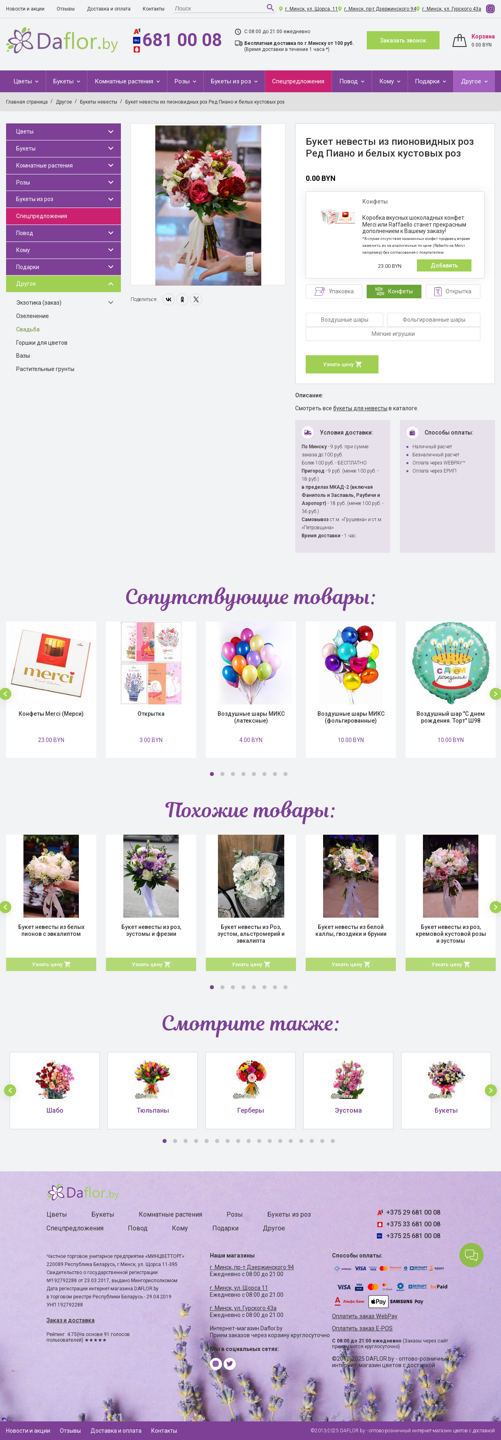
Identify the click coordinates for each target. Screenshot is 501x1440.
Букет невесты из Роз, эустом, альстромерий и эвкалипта (251, 934)
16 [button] (322, 1141)
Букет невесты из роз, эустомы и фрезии (151, 930)
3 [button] (233, 774)
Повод (349, 81)
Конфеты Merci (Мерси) (51, 713)
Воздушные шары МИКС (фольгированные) (351, 717)
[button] (10, 1090)
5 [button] (254, 774)
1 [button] (212, 774)
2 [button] (222, 774)
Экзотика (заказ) (38, 302)
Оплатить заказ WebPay (364, 1316)
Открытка (151, 713)
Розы (183, 81)
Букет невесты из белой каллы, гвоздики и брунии (351, 930)
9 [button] (249, 1141)
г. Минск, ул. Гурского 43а (451, 9)
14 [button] (301, 1141)
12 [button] (280, 1141)
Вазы (23, 355)
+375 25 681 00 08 (413, 1236)
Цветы (23, 81)
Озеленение (32, 316)
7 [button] (275, 774)
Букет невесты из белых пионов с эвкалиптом (51, 930)
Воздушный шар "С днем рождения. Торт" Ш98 (450, 717)
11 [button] (270, 1141)
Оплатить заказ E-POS (362, 1328)
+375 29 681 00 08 (413, 1212)
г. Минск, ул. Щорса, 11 (311, 9)
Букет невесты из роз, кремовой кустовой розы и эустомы (451, 934)
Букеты (64, 81)
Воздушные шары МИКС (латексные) (251, 717)
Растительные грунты (45, 369)
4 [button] (243, 774)
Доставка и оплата (109, 9)
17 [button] (333, 1141)
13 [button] (291, 1141)
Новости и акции (25, 9)
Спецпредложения (298, 81)
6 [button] (264, 774)
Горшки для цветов (42, 342)
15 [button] (312, 1141)
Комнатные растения (125, 81)
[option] (208, 205)
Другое (472, 81)
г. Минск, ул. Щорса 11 (239, 1288)
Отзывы (66, 9)
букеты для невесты (360, 408)
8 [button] (285, 774)
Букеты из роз (232, 81)
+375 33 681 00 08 (413, 1224)
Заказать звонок (403, 40)
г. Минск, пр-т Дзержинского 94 (380, 9)
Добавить (444, 265)
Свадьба (28, 329)
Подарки (428, 81)
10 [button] (259, 1141)
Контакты (154, 9)
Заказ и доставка (71, 1320)
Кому (387, 81)
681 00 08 (182, 40)
